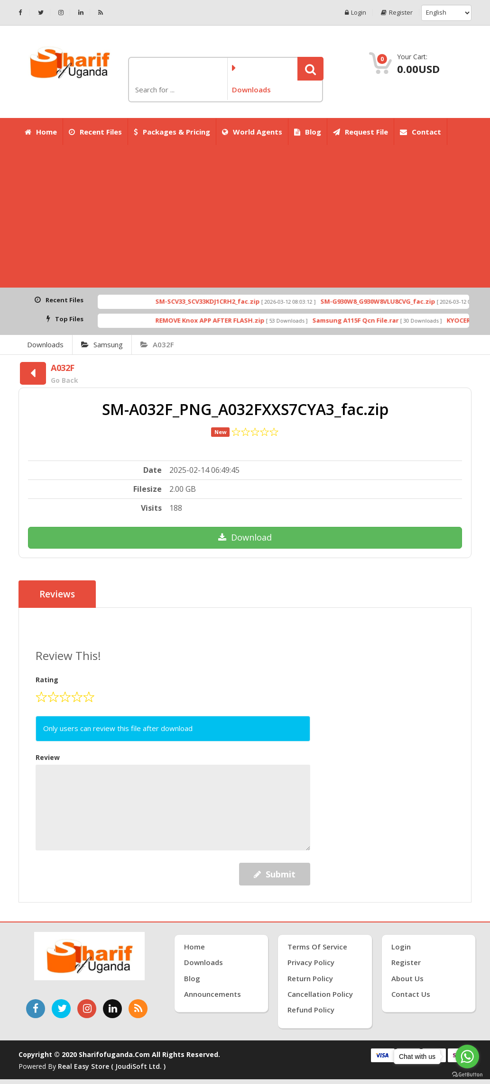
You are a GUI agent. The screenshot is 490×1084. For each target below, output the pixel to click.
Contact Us (410, 994)
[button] (310, 69)
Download (245, 537)
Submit (275, 874)
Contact (420, 131)
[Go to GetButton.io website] (467, 1074)
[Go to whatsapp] (467, 1056)
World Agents (252, 131)
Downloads (45, 344)
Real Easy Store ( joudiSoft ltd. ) (112, 1066)
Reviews (57, 594)
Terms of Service (317, 946)
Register (397, 12)
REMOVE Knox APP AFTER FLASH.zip (224, 320)
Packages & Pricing (172, 131)
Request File (360, 131)
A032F (157, 344)
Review (48, 757)
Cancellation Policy (320, 994)
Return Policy (310, 978)
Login (355, 12)
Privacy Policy (310, 962)
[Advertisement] (245, 216)
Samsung (102, 344)
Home (41, 131)
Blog (307, 131)
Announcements (212, 994)
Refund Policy (310, 1009)
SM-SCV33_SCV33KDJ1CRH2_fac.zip (222, 301)
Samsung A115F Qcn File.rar (370, 320)
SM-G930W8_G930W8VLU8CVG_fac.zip (392, 301)
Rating (47, 679)
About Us (407, 978)
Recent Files (95, 131)
